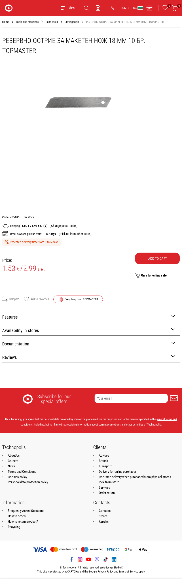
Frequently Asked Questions (26, 511)
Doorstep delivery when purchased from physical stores (135, 477)
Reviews (88, 357)
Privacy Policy (105, 571)
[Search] (86, 8)
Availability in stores (88, 330)
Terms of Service (128, 571)
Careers (13, 461)
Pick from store (109, 482)
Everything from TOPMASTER (81, 299)
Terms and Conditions (22, 472)
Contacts (105, 511)
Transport (105, 466)
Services (104, 487)
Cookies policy (17, 477)
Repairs (104, 521)
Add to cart (157, 259)
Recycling (14, 527)
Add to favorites (36, 299)
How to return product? (23, 521)
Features (88, 317)
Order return (107, 493)
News (11, 466)
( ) (63, 226)
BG (138, 8)
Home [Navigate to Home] (5, 21)
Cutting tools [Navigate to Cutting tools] (72, 21)
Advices (104, 455)
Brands (103, 461)
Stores (103, 516)
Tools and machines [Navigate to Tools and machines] (27, 21)
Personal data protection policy (28, 482)
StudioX (118, 567)
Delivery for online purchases (118, 472)
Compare (10, 299)
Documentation (88, 344)
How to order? (17, 516)
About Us (14, 455)
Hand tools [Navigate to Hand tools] (51, 21)
